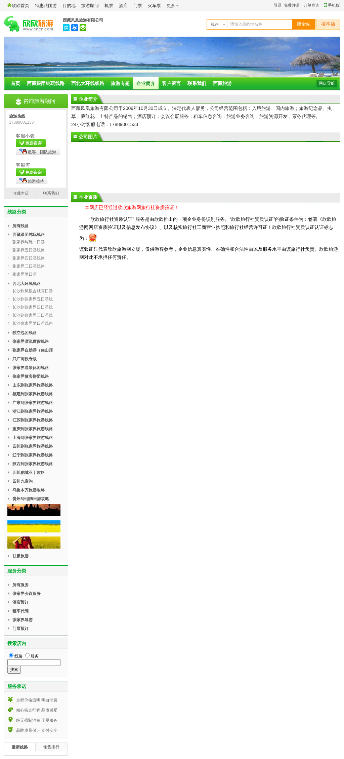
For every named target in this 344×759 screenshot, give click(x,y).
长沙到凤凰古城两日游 (32, 291)
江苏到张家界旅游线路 (32, 420)
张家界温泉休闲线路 (30, 367)
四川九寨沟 (22, 481)
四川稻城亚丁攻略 (28, 472)
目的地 (69, 5)
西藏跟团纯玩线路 (45, 83)
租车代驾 (20, 611)
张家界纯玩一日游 (28, 242)
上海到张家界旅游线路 (32, 437)
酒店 (123, 5)
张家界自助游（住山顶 (32, 350)
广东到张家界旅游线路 (32, 402)
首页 (15, 83)
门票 (137, 5)
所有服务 (20, 585)
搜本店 (328, 24)
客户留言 (171, 83)
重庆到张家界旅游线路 (32, 429)
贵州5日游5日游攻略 (30, 498)
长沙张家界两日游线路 (32, 323)
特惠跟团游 (46, 5)
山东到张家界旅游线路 (32, 385)
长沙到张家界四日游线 (32, 307)
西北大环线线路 (87, 83)
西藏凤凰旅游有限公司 (83, 20)
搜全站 (304, 24)
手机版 (332, 5)
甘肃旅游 (20, 556)
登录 (278, 5)
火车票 (154, 5)
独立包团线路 (24, 332)
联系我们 (196, 83)
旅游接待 (31, 181)
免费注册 (292, 5)
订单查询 (311, 5)
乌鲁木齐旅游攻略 (28, 490)
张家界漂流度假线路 (30, 341)
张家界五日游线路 (28, 250)
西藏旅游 (222, 83)
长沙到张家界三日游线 (32, 315)
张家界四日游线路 (28, 258)
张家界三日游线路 (28, 266)
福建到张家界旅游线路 (32, 394)
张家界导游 (22, 619)
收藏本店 (21, 193)
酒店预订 (20, 602)
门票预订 (20, 628)
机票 (108, 5)
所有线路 (20, 226)
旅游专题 (120, 83)
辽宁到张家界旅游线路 (32, 455)
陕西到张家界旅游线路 (32, 464)
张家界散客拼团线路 (30, 376)
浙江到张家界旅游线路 (32, 411)
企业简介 (145, 83)
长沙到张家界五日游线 (32, 299)
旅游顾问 (90, 5)
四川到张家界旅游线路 (32, 446)
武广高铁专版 (24, 359)
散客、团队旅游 (37, 151)
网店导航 (327, 83)
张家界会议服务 (26, 593)
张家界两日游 (24, 274)
